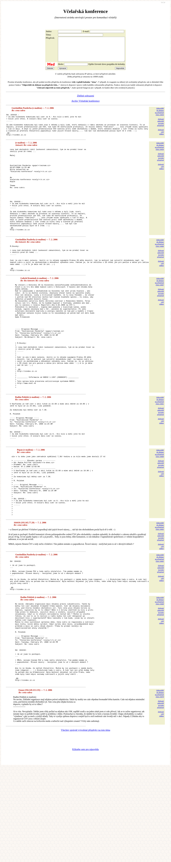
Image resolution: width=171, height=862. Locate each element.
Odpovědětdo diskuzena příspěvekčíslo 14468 (159, 679)
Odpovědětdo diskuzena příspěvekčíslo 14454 (159, 116)
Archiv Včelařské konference (85, 105)
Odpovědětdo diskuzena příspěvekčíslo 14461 (159, 453)
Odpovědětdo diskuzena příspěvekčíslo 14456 (159, 155)
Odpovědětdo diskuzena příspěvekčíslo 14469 (159, 514)
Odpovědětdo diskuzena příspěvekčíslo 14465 (159, 630)
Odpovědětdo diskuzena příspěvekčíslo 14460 (159, 269)
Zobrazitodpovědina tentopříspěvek (160, 127)
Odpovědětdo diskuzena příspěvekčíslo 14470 (159, 788)
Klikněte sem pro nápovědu (85, 844)
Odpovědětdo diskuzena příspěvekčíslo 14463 (159, 598)
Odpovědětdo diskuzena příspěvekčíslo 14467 (159, 313)
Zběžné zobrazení (85, 100)
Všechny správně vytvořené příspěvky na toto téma (85, 824)
